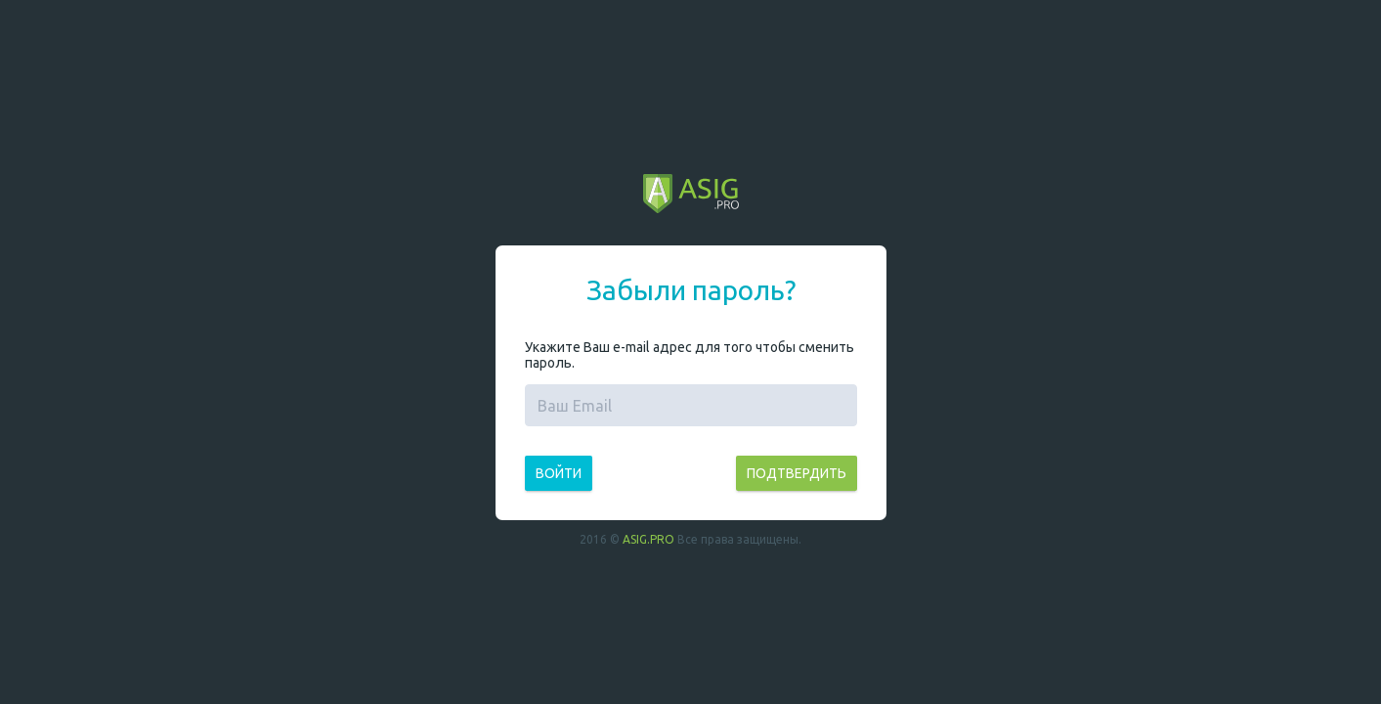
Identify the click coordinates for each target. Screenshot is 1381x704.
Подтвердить (796, 473)
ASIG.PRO (648, 539)
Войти (559, 473)
